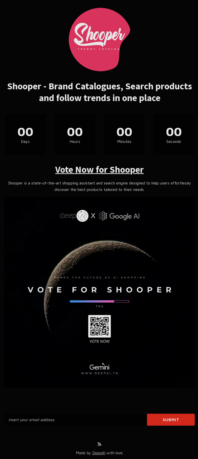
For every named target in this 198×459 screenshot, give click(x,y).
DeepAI (98, 453)
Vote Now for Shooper (99, 169)
